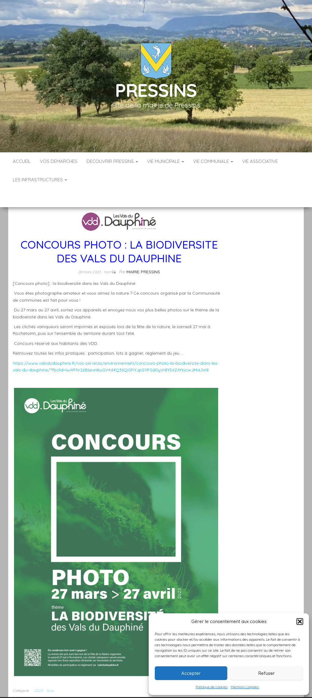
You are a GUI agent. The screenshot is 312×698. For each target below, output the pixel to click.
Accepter (191, 673)
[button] (300, 621)
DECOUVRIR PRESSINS (112, 161)
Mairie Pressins (143, 253)
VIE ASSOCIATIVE (260, 161)
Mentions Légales (245, 687)
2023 (38, 672)
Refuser (266, 673)
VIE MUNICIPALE (165, 161)
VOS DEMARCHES (58, 161)
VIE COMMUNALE (213, 161)
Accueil (22, 161)
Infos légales (136, 691)
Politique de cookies (212, 687)
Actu (50, 672)
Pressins (156, 90)
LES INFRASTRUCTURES (40, 179)
